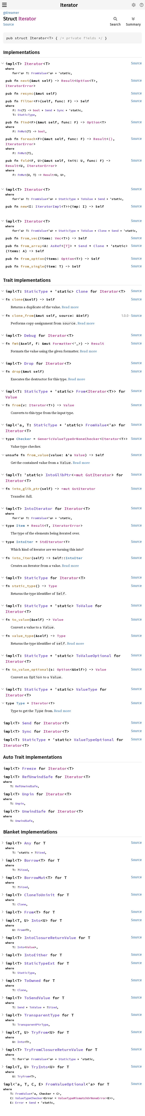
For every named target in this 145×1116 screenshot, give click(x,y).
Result (67, 80)
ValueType (86, 689)
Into (36, 920)
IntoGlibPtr (58, 474)
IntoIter (24, 542)
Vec (58, 238)
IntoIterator (38, 508)
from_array (31, 246)
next (25, 80)
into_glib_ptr (26, 488)
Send (48, 110)
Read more (70, 307)
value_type (22, 636)
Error (19, 1102)
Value (11, 397)
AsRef (56, 246)
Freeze (29, 768)
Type (52, 586)
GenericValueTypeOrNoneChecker (69, 439)
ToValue (87, 199)
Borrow (31, 860)
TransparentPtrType (32, 1024)
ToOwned (32, 980)
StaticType (26, 115)
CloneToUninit (39, 894)
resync (27, 93)
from (16, 405)
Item (20, 525)
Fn (19, 110)
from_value (37, 455)
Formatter (62, 343)
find (25, 122)
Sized (40, 852)
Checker (23, 439)
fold (25, 160)
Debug (30, 335)
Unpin (28, 794)
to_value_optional (30, 669)
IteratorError (19, 86)
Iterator (69, 5)
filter (27, 101)
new (24, 206)
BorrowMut (34, 877)
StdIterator (51, 542)
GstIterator (98, 474)
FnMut (22, 131)
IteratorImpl (48, 206)
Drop (29, 363)
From (80, 391)
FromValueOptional (66, 1084)
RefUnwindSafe (37, 776)
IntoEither (36, 954)
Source (8, 24)
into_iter (21, 558)
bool (36, 110)
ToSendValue (37, 997)
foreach (28, 139)
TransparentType (42, 1015)
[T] (66, 246)
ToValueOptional (93, 655)
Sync (60, 110)
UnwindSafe (34, 811)
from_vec (29, 238)
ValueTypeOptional (94, 739)
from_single (32, 266)
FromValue (38, 73)
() (110, 139)
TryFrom (39, 1032)
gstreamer (11, 13)
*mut (79, 474)
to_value (20, 619)
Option (82, 80)
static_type (24, 586)
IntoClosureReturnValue (50, 937)
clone (17, 299)
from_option (32, 258)
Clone (102, 231)
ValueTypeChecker (29, 1098)
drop (16, 371)
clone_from (22, 315)
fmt (15, 343)
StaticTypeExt (39, 963)
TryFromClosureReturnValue (53, 1049)
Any (27, 843)
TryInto (39, 1066)
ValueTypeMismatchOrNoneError (82, 1098)
